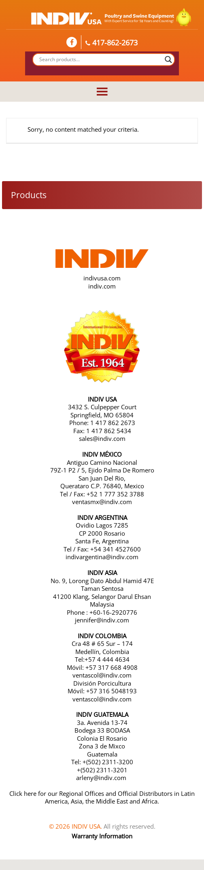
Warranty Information (102, 836)
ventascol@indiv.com (102, 675)
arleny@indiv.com (102, 778)
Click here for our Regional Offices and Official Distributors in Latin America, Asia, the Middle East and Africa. (102, 797)
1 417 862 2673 (112, 423)
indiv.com (102, 286)
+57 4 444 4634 (107, 659)
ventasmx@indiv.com (102, 502)
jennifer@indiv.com (102, 620)
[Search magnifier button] (168, 59)
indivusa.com (102, 278)
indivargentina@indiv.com (102, 557)
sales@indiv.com (102, 438)
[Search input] (100, 59)
